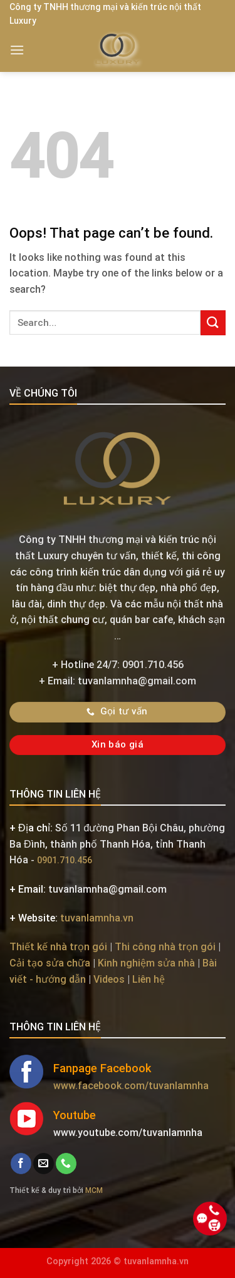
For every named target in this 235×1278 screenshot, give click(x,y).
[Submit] (213, 322)
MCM (94, 1190)
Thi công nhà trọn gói (165, 947)
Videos (109, 979)
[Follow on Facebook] (21, 1163)
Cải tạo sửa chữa (49, 963)
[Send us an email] (43, 1163)
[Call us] (66, 1163)
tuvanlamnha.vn (96, 918)
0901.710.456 (64, 860)
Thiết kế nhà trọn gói (58, 947)
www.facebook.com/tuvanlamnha (131, 1086)
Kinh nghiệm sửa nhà (146, 963)
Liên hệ (148, 979)
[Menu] (16, 49)
